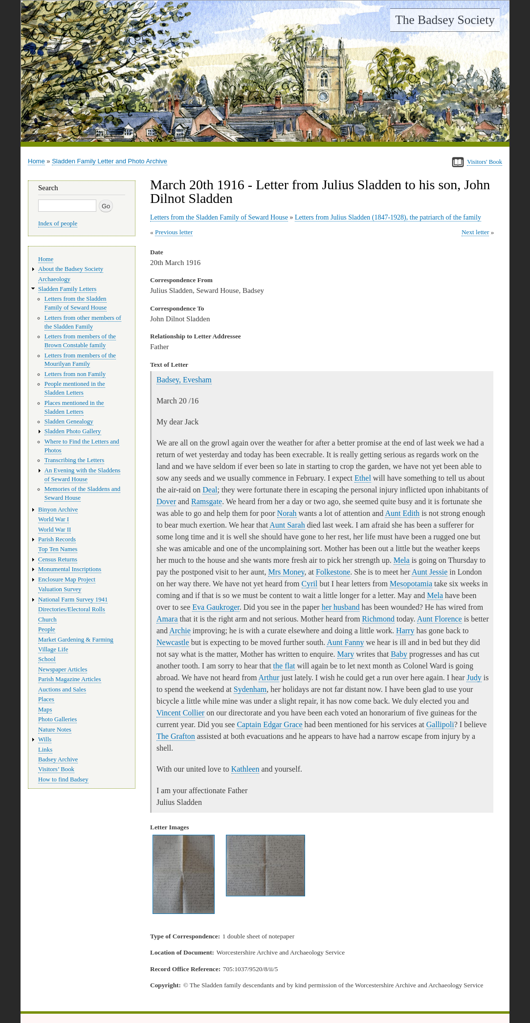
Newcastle (172, 642)
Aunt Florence (439, 619)
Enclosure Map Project (66, 579)
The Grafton (175, 736)
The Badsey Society (445, 20)
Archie (180, 630)
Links (45, 749)
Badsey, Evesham (184, 380)
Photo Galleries (57, 719)
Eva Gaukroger (215, 607)
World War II (54, 529)
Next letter (475, 232)
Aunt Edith (402, 513)
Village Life (53, 649)
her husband (341, 607)
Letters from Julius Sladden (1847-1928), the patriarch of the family (388, 217)
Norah (287, 513)
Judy (473, 677)
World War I (53, 519)
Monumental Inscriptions (69, 569)
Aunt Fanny (345, 642)
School (47, 659)
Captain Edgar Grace (269, 724)
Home (36, 161)
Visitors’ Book (56, 769)
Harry (405, 630)
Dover (166, 501)
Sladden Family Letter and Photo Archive (109, 161)
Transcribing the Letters (74, 460)
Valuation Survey (59, 589)
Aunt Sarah (287, 525)
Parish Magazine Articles (69, 679)
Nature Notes (54, 729)
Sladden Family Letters (67, 289)
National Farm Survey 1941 (73, 599)
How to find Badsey (63, 779)
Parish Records (57, 539)
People (46, 629)
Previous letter (174, 232)
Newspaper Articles (62, 669)
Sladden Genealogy (68, 421)
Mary (345, 654)
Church (47, 619)
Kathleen (245, 769)
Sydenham (250, 689)
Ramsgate (206, 501)
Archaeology (54, 279)
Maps (45, 709)
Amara (167, 619)
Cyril (310, 583)
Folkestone (333, 572)
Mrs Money (286, 572)
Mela (402, 560)
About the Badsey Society (70, 269)
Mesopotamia (411, 583)
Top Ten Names (57, 549)
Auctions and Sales (62, 689)
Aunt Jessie (429, 572)
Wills (44, 739)
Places (46, 699)
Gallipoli (440, 724)
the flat (284, 666)
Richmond (378, 619)
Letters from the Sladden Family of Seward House (219, 217)
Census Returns (57, 559)
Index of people (57, 223)
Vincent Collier (180, 713)
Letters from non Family (75, 374)
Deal (209, 490)
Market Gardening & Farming (75, 639)
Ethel (362, 478)
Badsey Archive (58, 759)
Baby (399, 654)
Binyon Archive (58, 509)
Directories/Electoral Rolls (71, 609)
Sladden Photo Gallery (72, 431)
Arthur (269, 677)
